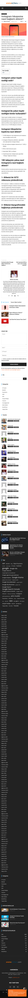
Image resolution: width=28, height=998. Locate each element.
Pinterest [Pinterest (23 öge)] (11, 598)
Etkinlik (4, 390)
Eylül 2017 (3, 837)
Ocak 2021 (3, 752)
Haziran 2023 (4, 690)
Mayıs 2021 (4, 743)
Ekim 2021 (3, 732)
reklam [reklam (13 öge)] (15, 598)
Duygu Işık (10, 425)
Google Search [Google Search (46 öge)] (6, 587)
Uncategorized (5, 403)
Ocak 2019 (3, 803)
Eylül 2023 (3, 683)
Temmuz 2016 (4, 867)
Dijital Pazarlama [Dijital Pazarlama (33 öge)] (17, 563)
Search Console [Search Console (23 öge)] (20, 598)
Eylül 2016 (3, 862)
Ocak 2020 (3, 777)
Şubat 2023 (4, 698)
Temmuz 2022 (4, 713)
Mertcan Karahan (12, 521)
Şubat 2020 (4, 775)
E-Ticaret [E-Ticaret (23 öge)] (13, 566)
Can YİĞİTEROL (11, 457)
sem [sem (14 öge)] (3, 601)
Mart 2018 (3, 824)
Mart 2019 (3, 798)
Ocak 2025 (3, 649)
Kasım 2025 (4, 628)
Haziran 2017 (4, 843)
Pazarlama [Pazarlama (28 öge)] (5, 598)
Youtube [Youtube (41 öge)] (16, 606)
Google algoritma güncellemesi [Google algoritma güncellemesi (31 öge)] (10, 575)
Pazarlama (4, 392)
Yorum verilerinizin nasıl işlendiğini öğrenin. (11, 369)
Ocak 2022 (3, 726)
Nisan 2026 (4, 617)
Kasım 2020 (4, 756)
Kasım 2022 (4, 705)
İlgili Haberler (6, 302)
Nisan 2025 (4, 643)
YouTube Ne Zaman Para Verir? (17, 319)
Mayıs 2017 (4, 845)
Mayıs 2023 (4, 692)
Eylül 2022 (3, 709)
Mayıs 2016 (4, 871)
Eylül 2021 (3, 734)
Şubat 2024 (4, 673)
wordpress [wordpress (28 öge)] (18, 603)
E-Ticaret (4, 388)
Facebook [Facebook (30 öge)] (18, 566)
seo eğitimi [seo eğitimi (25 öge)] (16, 601)
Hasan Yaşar (11, 476)
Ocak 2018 (3, 828)
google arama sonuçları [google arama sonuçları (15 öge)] (6, 579)
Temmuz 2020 (4, 764)
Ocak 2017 (3, 854)
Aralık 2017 (4, 830)
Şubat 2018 (4, 826)
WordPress (4, 407)
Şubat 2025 (4, 647)
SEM (3, 394)
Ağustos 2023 (4, 685)
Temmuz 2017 (4, 841)
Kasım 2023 (4, 679)
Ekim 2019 (3, 784)
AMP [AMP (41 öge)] (3, 563)
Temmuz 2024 (4, 662)
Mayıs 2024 (4, 666)
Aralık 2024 (4, 651)
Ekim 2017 (3, 835)
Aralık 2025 (4, 626)
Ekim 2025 (3, 630)
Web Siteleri (5, 405)
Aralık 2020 (4, 754)
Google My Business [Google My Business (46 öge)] (8, 584)
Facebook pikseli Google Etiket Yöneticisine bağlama (7, 264)
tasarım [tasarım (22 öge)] (13, 603)
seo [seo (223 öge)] (11, 601)
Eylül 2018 (3, 811)
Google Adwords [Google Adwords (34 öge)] (6, 570)
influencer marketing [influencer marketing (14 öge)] (11, 593)
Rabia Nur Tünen (12, 496)
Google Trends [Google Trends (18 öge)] (19, 591)
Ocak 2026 (3, 624)
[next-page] (5, 326)
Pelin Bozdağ (11, 502)
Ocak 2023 (3, 700)
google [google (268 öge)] (5, 568)
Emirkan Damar (12, 451)
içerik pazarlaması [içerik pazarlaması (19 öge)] (6, 596)
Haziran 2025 (4, 639)
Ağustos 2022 (4, 711)
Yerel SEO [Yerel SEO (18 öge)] (11, 606)
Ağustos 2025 (4, 634)
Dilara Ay (10, 438)
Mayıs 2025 (4, 641)
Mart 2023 (3, 696)
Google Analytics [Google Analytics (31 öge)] (6, 577)
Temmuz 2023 (4, 688)
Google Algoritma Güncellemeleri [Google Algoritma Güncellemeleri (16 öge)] (8, 572)
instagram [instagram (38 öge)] (19, 593)
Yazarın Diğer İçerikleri (16, 302)
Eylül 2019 (3, 786)
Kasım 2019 (4, 781)
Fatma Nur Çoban (12, 489)
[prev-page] (2, 326)
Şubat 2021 (4, 749)
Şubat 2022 (4, 724)
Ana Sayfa (3, 11)
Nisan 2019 (4, 796)
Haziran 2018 (4, 818)
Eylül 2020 (3, 760)
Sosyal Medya (9, 11)
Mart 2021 (3, 747)
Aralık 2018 (4, 805)
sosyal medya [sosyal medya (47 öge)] (6, 603)
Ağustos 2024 (4, 660)
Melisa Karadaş (7, 21)
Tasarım (4, 400)
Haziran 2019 (4, 792)
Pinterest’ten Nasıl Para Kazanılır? (17, 922)
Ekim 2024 (3, 656)
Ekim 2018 (3, 809)
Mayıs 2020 (4, 769)
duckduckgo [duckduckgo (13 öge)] (8, 566)
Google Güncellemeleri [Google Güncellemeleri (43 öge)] (9, 582)
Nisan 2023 (4, 694)
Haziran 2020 (4, 766)
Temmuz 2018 (4, 816)
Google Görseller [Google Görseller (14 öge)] (15, 579)
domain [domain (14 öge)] (3, 566)
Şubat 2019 (4, 801)
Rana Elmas (11, 432)
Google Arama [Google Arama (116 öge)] (17, 577)
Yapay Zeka (5, 409)
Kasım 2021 (4, 730)
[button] (2, 8)
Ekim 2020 (3, 758)
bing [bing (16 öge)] (11, 563)
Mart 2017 (3, 850)
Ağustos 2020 (4, 762)
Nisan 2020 (4, 771)
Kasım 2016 (4, 858)
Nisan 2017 (4, 847)
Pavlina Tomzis (11, 464)
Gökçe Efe (10, 515)
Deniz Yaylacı (11, 444)
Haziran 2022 (4, 715)
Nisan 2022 (4, 720)
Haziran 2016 (4, 869)
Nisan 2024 (4, 668)
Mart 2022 (3, 722)
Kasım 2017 (4, 833)
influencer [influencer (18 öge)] (4, 593)
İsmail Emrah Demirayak (14, 419)
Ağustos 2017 (4, 839)
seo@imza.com (15, 977)
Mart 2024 (3, 671)
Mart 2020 (3, 773)
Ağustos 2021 (4, 737)
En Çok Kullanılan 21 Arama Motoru (18, 909)
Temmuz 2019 (4, 790)
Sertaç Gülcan (11, 508)
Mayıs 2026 (4, 615)
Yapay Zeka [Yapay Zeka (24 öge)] (5, 606)
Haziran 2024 (4, 664)
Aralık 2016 (4, 856)
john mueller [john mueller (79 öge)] (15, 596)
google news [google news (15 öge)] (17, 584)
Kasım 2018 (4, 807)
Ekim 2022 (3, 707)
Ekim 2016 (3, 860)
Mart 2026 (3, 619)
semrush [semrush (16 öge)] (6, 601)
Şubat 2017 (4, 852)
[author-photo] (14, 277)
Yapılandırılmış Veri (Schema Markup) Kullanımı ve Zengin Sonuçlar (16, 546)
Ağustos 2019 (4, 788)
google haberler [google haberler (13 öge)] (19, 582)
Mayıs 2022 (4, 717)
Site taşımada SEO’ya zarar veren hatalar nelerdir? (21, 264)
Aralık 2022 (4, 703)
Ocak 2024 (3, 675)
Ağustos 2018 (4, 813)
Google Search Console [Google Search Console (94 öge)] (11, 589)
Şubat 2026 (4, 622)
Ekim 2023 (3, 681)
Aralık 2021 (4, 728)
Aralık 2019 (4, 779)
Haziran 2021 (4, 741)
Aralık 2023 (4, 677)
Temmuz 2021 (4, 739)
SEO (3, 396)
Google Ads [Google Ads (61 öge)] (13, 568)
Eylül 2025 (3, 632)
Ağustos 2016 (4, 865)
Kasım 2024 (4, 653)
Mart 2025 (3, 645)
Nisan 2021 (4, 745)
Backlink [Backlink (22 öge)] (8, 563)
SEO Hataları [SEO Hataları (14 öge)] (22, 601)
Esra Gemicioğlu (12, 483)
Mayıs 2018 (4, 820)
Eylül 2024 (3, 658)
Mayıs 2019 (4, 794)
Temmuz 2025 (4, 636)
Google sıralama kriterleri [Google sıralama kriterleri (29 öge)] (8, 591)
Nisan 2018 (4, 822)
